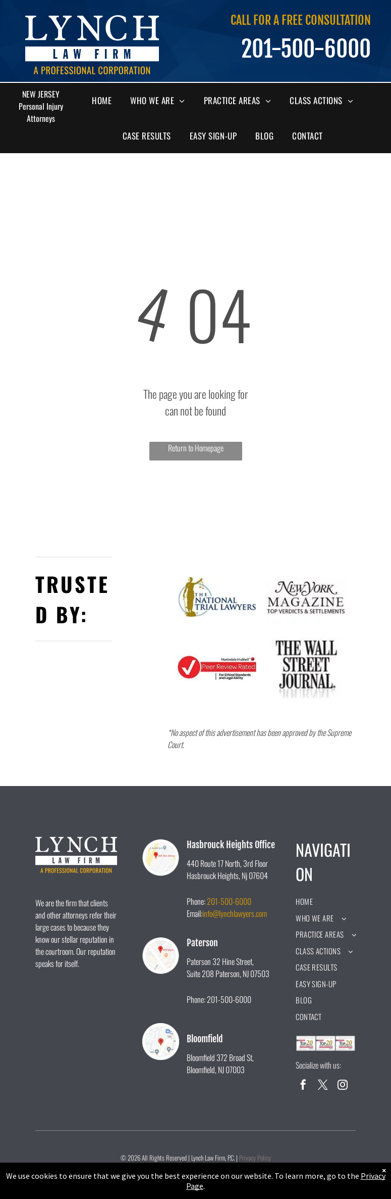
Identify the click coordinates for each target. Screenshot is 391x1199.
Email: (194, 913)
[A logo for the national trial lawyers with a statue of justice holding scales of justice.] (217, 597)
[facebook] (303, 1086)
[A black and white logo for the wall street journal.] (306, 667)
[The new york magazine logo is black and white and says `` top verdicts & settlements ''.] (306, 597)
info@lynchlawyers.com (234, 913)
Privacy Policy (255, 1157)
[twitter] (322, 1086)
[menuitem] (105, 100)
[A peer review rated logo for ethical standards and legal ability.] (217, 667)
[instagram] (342, 1086)
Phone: (196, 901)
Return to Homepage (196, 448)
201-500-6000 (229, 901)
